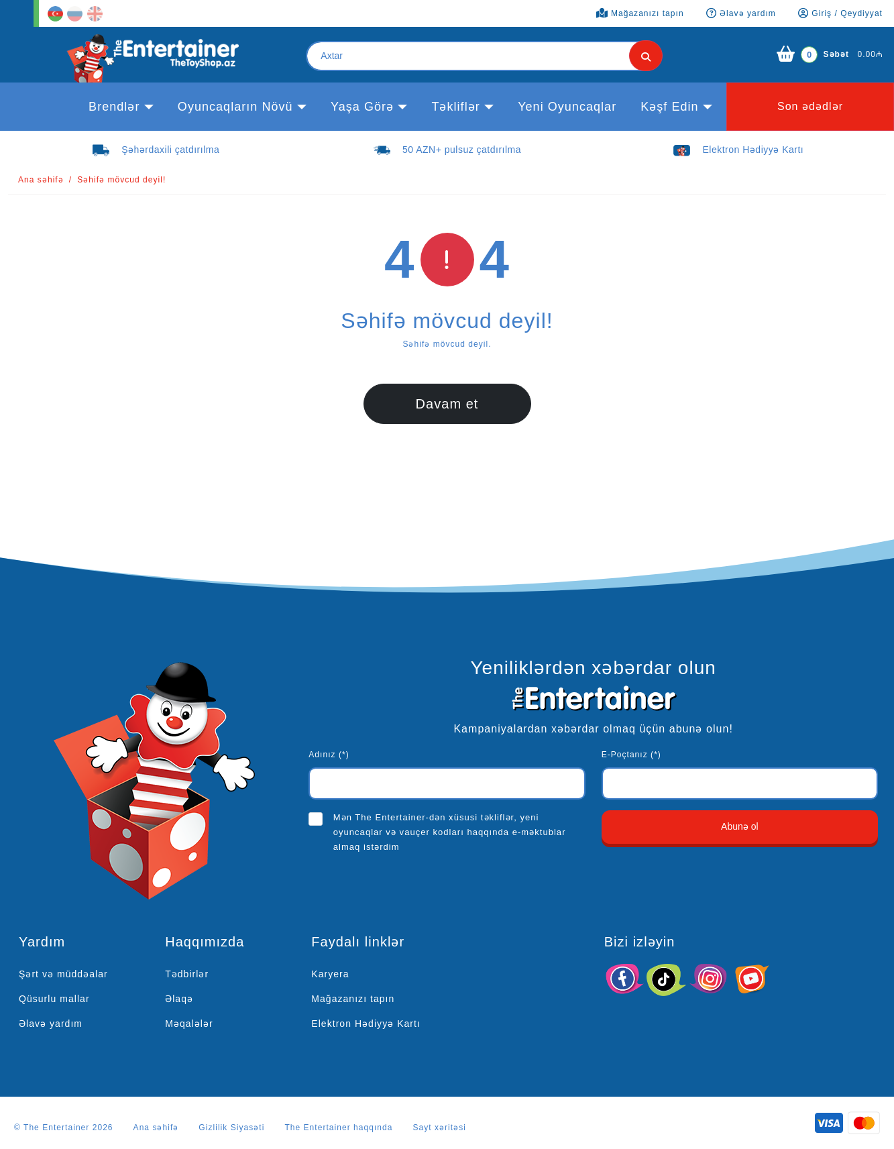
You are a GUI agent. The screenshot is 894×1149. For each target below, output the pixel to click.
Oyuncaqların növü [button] (235, 106)
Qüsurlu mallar (54, 998)
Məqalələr (189, 1023)
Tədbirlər (187, 974)
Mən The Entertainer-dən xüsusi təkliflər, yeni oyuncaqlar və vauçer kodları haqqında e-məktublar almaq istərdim (449, 832)
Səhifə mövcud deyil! (121, 179)
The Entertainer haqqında (338, 1127)
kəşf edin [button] (669, 106)
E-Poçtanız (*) (631, 754)
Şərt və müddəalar (63, 974)
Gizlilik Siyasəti (231, 1127)
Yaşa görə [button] (362, 106)
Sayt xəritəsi (439, 1127)
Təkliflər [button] (455, 106)
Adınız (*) (329, 754)
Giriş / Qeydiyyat (840, 13)
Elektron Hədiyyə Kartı (366, 1023)
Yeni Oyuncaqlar (567, 106)
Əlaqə (179, 998)
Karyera (330, 974)
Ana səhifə (41, 179)
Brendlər (114, 106)
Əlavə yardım (50, 1023)
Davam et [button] (447, 403)
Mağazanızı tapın (352, 998)
